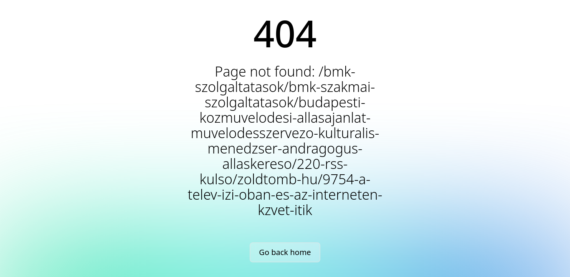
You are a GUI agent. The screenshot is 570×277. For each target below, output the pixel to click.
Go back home (285, 252)
